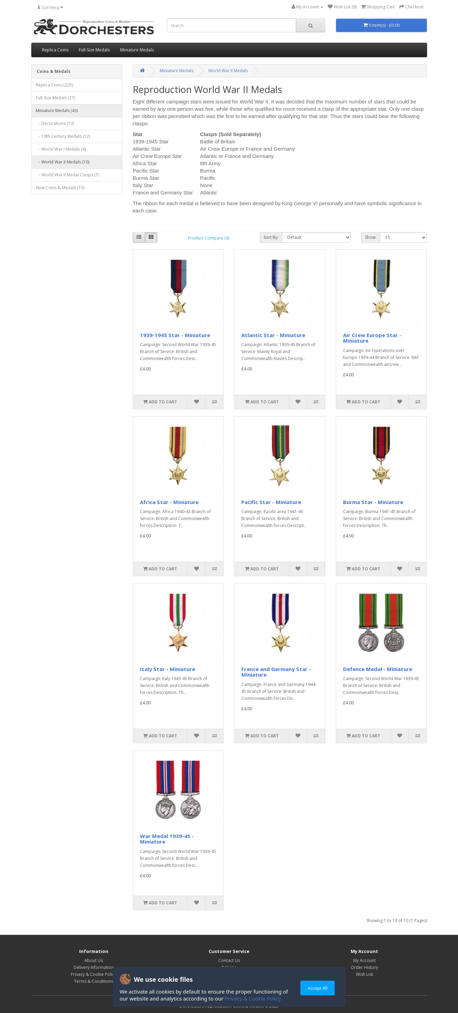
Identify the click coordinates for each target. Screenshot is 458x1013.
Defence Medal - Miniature (377, 668)
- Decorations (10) (55, 123)
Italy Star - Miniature (167, 668)
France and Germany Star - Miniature (276, 671)
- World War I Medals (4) (61, 149)
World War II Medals (228, 71)
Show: (370, 237)
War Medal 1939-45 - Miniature (167, 838)
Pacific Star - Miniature (271, 502)
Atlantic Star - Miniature (273, 335)
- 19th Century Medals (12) (63, 136)
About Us (93, 960)
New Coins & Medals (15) (60, 188)
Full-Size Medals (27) (55, 98)
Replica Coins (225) (54, 85)
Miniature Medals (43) (57, 111)
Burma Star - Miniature (373, 502)
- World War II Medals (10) (62, 162)
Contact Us (229, 960)
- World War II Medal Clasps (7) (67, 175)
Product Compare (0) (208, 238)
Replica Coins (55, 50)
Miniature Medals (137, 50)
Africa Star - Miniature (169, 502)
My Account (364, 960)
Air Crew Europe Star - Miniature (372, 338)
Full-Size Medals (94, 50)
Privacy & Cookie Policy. (253, 998)
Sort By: (271, 237)
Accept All (317, 988)
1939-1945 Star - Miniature (175, 335)
